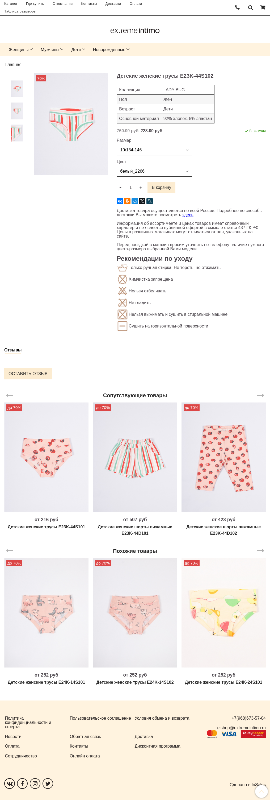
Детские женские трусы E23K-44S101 (46, 527)
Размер (124, 140)
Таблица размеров (20, 11)
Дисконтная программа (157, 746)
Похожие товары (135, 551)
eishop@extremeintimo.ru (241, 728)
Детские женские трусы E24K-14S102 (135, 682)
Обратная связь (85, 736)
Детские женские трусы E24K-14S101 (46, 682)
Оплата (136, 4)
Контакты (89, 4)
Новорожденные (109, 49)
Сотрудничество (21, 756)
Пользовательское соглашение (100, 718)
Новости (13, 736)
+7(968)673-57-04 (248, 718)
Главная (13, 64)
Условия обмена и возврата (162, 718)
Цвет (121, 162)
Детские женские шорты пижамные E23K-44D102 (223, 530)
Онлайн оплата (85, 756)
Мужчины (50, 49)
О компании (63, 4)
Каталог (11, 4)
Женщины (19, 49)
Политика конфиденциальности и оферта (28, 722)
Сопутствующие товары (135, 395)
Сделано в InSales (248, 785)
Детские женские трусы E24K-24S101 (223, 682)
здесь (187, 215)
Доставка (113, 4)
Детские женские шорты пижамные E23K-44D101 (135, 530)
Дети (76, 49)
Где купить (35, 4)
